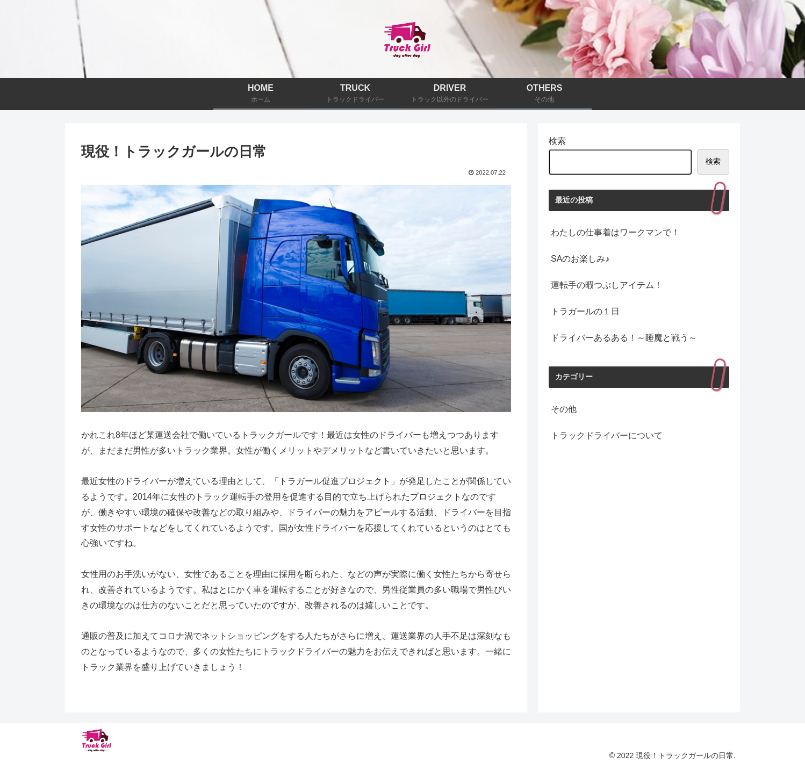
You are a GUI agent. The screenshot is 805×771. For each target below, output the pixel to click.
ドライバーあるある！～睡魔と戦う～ (624, 337)
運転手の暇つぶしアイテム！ (607, 285)
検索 (557, 141)
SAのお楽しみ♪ (580, 258)
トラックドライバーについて (607, 435)
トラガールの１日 (585, 311)
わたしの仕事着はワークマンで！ (615, 232)
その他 (564, 409)
